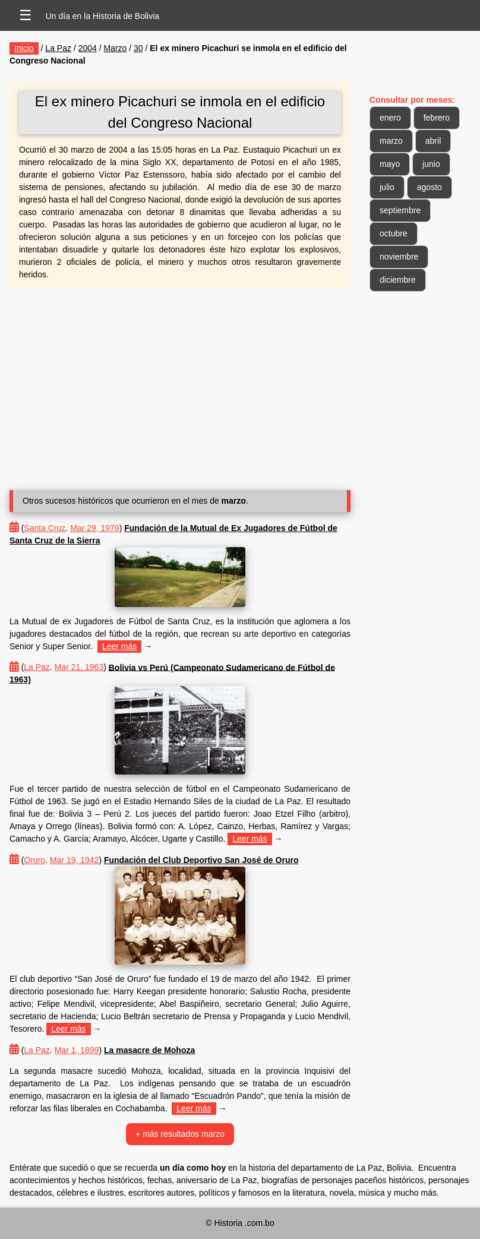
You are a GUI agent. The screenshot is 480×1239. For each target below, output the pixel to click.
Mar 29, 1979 (94, 528)
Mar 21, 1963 (79, 667)
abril (433, 141)
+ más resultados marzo (180, 1134)
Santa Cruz (44, 528)
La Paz (58, 48)
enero (390, 117)
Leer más (119, 646)
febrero (437, 117)
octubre (394, 233)
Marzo (115, 48)
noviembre (399, 256)
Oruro (34, 860)
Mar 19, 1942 (74, 860)
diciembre (398, 280)
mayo (390, 164)
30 (138, 48)
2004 (87, 48)
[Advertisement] (180, 385)
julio (387, 187)
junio (431, 164)
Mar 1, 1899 (77, 1050)
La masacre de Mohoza (149, 1050)
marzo (391, 141)
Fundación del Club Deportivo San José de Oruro (201, 860)
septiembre (400, 210)
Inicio (24, 48)
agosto (429, 187)
